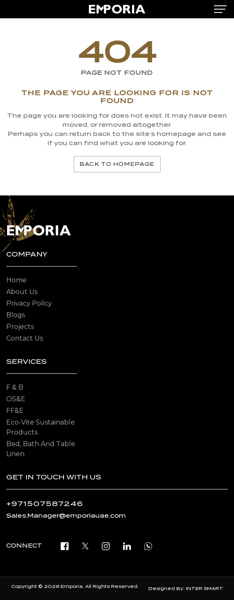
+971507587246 (44, 504)
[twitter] (85, 546)
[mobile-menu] (220, 9)
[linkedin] (127, 546)
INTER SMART (204, 588)
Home (16, 280)
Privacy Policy (29, 303)
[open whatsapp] (148, 546)
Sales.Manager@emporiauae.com (66, 515)
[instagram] (106, 546)
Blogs (15, 315)
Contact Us (24, 338)
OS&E (15, 399)
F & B (14, 387)
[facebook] (65, 546)
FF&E (15, 411)
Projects (20, 327)
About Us (21, 292)
